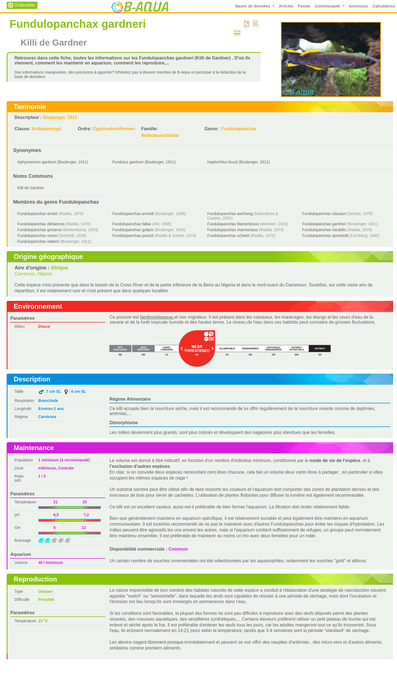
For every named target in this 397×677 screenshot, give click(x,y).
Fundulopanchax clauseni (324, 213)
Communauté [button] (328, 6)
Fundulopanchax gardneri (324, 224)
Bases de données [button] (253, 6)
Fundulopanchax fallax (131, 224)
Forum (304, 6)
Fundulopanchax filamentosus (233, 224)
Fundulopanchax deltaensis (40, 224)
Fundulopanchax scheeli (228, 235)
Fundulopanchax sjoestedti (325, 235)
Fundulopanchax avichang (229, 213)
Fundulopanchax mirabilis (324, 230)
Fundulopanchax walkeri (38, 241)
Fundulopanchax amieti (37, 213)
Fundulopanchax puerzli (133, 235)
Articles (286, 6)
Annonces (358, 6)
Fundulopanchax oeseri (37, 235)
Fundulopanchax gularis (133, 230)
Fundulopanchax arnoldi (133, 213)
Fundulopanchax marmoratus (232, 230)
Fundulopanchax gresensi (39, 230)
